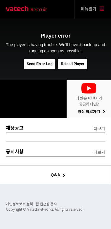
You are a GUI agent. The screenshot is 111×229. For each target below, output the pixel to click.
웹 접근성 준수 (46, 203)
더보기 (99, 128)
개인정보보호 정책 (20, 203)
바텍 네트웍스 (26, 9)
